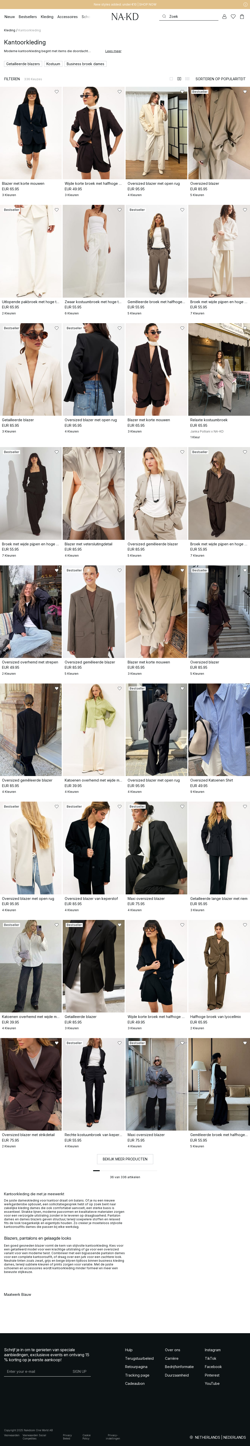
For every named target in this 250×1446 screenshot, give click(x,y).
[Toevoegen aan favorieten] (57, 92)
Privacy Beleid (67, 1437)
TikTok (210, 1358)
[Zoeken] (188, 16)
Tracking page (137, 1375)
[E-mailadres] (36, 1371)
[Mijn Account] (224, 16)
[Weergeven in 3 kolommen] (187, 79)
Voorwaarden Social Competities (34, 1437)
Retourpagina (136, 1367)
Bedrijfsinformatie (179, 1367)
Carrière (172, 1358)
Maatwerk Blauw (17, 1294)
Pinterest (212, 1375)
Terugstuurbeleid (139, 1358)
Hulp (129, 1350)
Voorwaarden (12, 1435)
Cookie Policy (86, 1437)
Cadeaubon (135, 1383)
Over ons (172, 1350)
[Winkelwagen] (242, 16)
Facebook (213, 1367)
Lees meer (113, 51)
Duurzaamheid (177, 1375)
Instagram (213, 1350)
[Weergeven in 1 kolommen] (171, 79)
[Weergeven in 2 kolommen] (179, 79)
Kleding (9, 30)
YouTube (212, 1383)
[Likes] (233, 16)
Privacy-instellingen (113, 1437)
